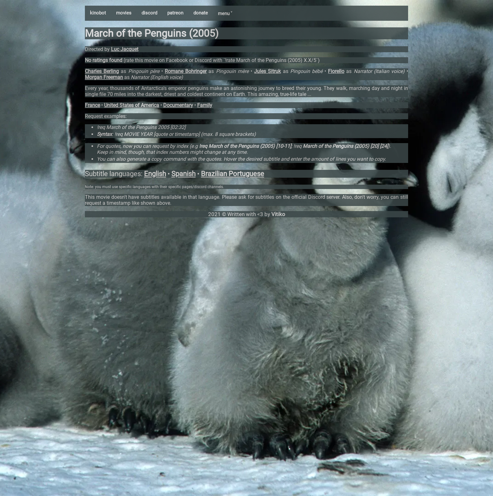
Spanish (183, 174)
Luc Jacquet (124, 49)
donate (200, 13)
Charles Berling (102, 71)
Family (204, 105)
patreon (175, 13)
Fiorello (336, 71)
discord (149, 13)
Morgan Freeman (104, 77)
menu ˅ (225, 13)
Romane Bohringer (186, 71)
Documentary (178, 105)
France (92, 105)
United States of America (131, 105)
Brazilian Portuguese (232, 174)
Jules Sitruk (267, 71)
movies (123, 13)
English (155, 174)
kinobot (98, 13)
